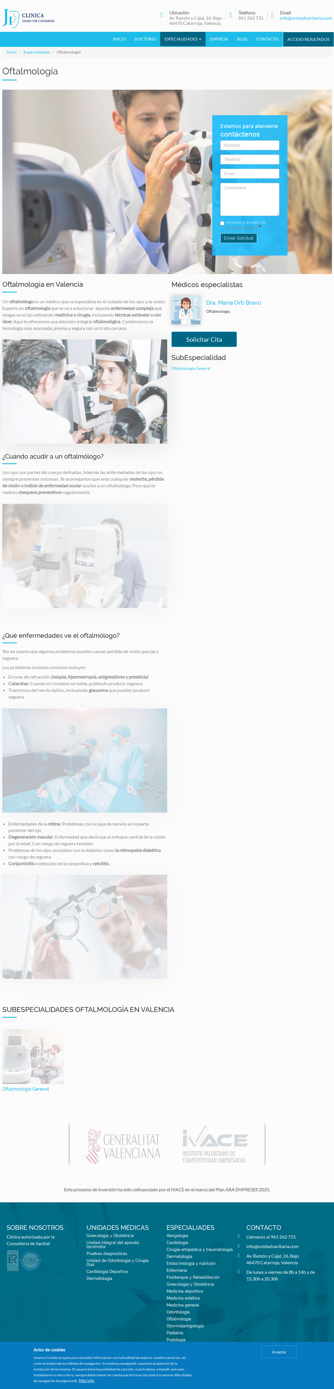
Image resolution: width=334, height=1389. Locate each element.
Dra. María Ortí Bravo (233, 302)
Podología (176, 1339)
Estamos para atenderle (249, 131)
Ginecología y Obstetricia (110, 1235)
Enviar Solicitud (238, 238)
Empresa (219, 38)
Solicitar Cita (204, 339)
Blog (242, 38)
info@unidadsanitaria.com (306, 18)
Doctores (145, 38)
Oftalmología (179, 1319)
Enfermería (177, 1270)
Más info (87, 1380)
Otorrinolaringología (185, 1326)
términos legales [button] (241, 227)
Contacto (267, 38)
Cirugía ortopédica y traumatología (200, 1249)
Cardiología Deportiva (107, 1271)
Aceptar (279, 1351)
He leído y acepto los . (243, 225)
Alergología (177, 1235)
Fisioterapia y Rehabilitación (193, 1277)
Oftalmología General (190, 368)
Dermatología (99, 1278)
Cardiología (177, 1242)
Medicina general (183, 1305)
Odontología (178, 1312)
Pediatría (175, 1333)
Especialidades (183, 38)
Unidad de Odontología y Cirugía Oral (117, 1262)
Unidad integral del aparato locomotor (112, 1244)
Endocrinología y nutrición (191, 1263)
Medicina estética (183, 1298)
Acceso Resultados (308, 39)
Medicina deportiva (185, 1291)
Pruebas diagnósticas (106, 1253)
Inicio (119, 38)
